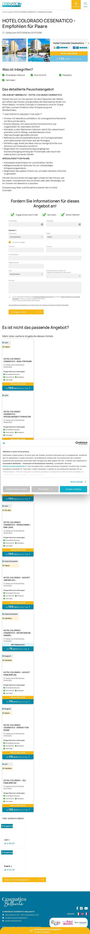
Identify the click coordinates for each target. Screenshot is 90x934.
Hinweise (11, 281)
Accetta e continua (73, 489)
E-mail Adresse (13, 254)
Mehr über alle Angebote (24, 879)
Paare (8, 866)
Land (10, 271)
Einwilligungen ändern (34, 927)
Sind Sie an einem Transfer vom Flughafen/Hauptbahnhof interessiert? (58, 271)
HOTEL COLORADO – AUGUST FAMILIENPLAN (16, 673)
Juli (7, 839)
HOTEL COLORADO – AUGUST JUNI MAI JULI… (16, 578)
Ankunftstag (13, 221)
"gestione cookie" (36, 474)
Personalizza (45, 489)
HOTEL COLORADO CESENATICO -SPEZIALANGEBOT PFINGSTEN (17, 414)
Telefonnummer (14, 263)
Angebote (10, 12)
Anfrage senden (26, 312)
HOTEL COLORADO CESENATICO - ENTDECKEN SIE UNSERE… (17, 633)
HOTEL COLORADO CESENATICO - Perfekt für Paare (16, 727)
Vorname (11, 246)
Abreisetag (49, 221)
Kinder (48, 233)
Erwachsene (12, 233)
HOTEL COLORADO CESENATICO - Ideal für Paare (17, 360)
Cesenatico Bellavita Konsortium (44, 297)
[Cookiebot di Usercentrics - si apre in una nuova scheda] (77, 443)
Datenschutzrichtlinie (8, 927)
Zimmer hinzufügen (17, 242)
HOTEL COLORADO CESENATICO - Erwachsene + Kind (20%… (17, 525)
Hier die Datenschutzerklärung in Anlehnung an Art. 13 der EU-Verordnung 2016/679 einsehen (39, 305)
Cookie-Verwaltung (21, 927)
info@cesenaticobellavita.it (15, 466)
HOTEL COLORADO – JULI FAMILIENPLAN (14, 781)
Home (4, 12)
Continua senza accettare (16, 489)
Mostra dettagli (76, 482)
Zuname (49, 246)
